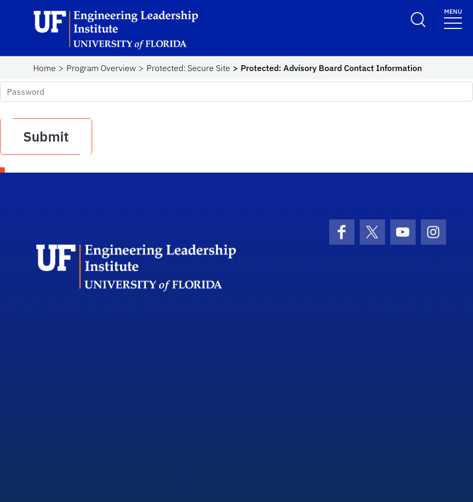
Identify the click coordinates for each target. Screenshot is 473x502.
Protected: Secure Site (188, 68)
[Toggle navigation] (453, 18)
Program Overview (101, 68)
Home (44, 68)
